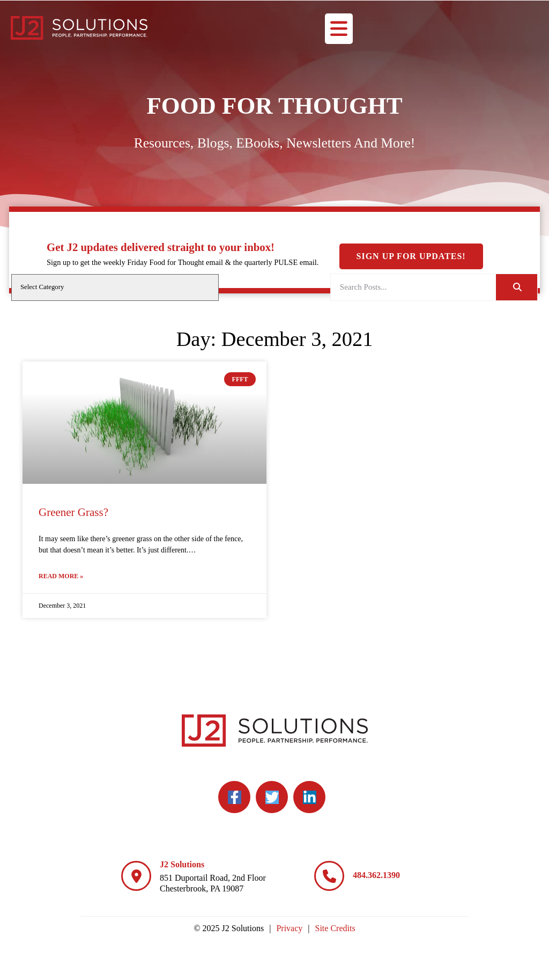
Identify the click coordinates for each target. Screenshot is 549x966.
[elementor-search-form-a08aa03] (413, 287)
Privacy (289, 928)
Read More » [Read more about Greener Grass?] (61, 576)
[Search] (516, 287)
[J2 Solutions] (136, 876)
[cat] (115, 287)
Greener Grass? (73, 512)
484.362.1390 (376, 875)
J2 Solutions (182, 864)
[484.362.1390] (329, 876)
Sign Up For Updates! (411, 168)
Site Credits (335, 928)
